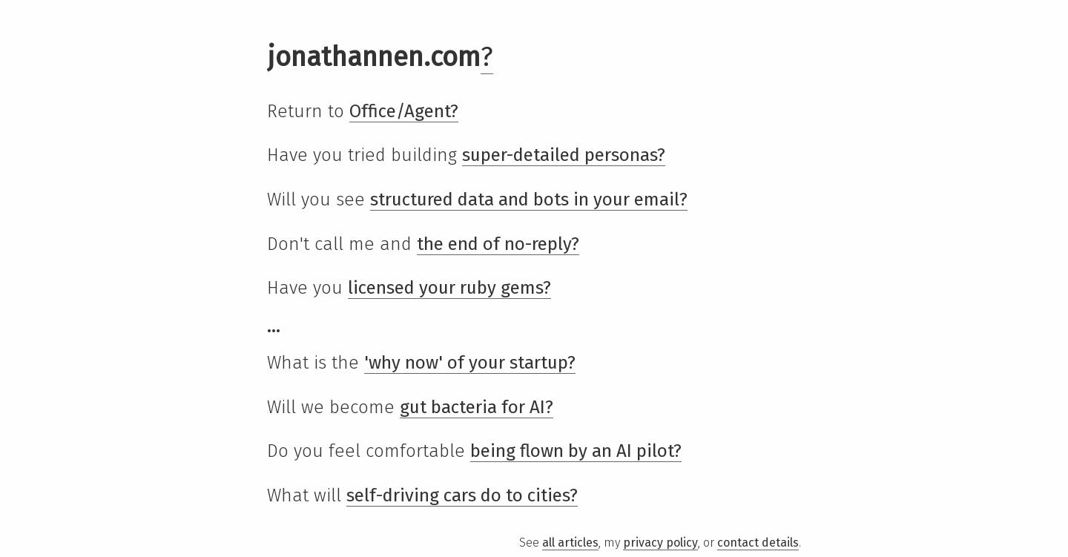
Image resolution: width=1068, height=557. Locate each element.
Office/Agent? (403, 111)
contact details (758, 542)
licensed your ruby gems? (449, 287)
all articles (570, 542)
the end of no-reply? (498, 244)
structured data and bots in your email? (529, 199)
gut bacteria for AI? (476, 407)
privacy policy (660, 542)
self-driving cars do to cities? (462, 495)
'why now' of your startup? (470, 362)
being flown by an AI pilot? (576, 451)
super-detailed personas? (563, 155)
